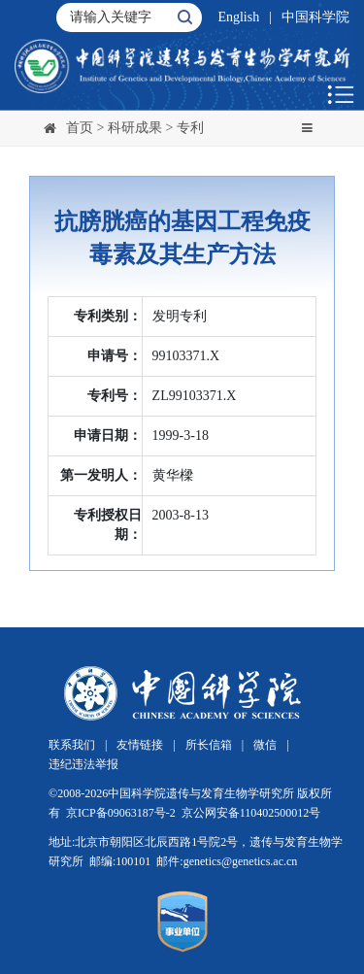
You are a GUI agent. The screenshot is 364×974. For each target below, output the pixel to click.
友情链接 (139, 745)
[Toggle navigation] (306, 129)
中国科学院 (315, 17)
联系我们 (72, 745)
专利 (190, 127)
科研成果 (135, 127)
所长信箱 (208, 745)
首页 (79, 127)
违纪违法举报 (83, 764)
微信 (265, 745)
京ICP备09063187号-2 (121, 813)
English (238, 17)
